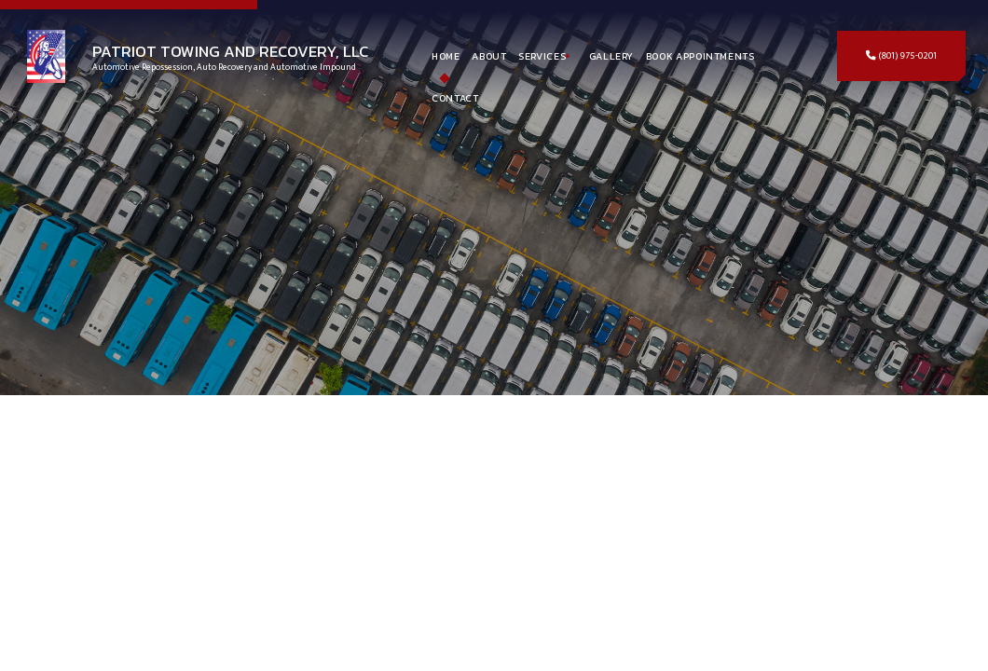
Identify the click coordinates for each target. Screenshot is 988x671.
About (489, 55)
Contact (455, 97)
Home (446, 55)
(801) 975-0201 (901, 56)
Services (542, 55)
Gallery (611, 55)
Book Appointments (700, 55)
